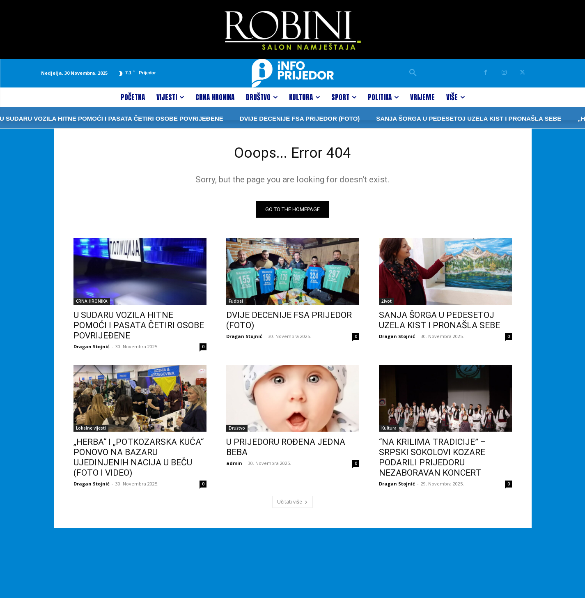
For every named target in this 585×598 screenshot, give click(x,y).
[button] (413, 73)
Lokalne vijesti (91, 431)
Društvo (237, 431)
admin (234, 466)
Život (386, 304)
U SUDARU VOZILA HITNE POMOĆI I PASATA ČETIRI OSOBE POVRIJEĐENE (138, 328)
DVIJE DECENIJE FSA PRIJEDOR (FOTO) (274, 118)
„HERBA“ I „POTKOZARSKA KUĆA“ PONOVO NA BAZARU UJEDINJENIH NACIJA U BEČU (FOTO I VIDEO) (138, 460)
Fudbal (236, 304)
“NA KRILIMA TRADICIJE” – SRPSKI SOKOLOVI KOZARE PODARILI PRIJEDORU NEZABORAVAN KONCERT (432, 460)
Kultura (389, 431)
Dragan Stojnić (91, 349)
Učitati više (292, 504)
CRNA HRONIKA (92, 304)
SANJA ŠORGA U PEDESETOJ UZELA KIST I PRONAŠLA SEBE (442, 118)
